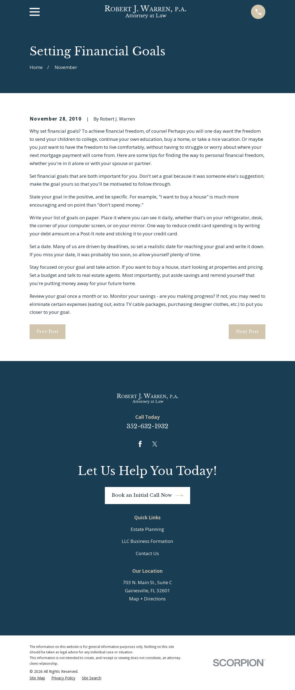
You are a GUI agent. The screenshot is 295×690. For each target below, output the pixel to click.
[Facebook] (140, 444)
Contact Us (147, 553)
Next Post (247, 331)
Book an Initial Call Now (147, 495)
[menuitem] (37, 678)
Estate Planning (147, 529)
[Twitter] (155, 444)
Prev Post (47, 331)
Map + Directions (147, 599)
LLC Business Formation (147, 541)
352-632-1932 (147, 426)
